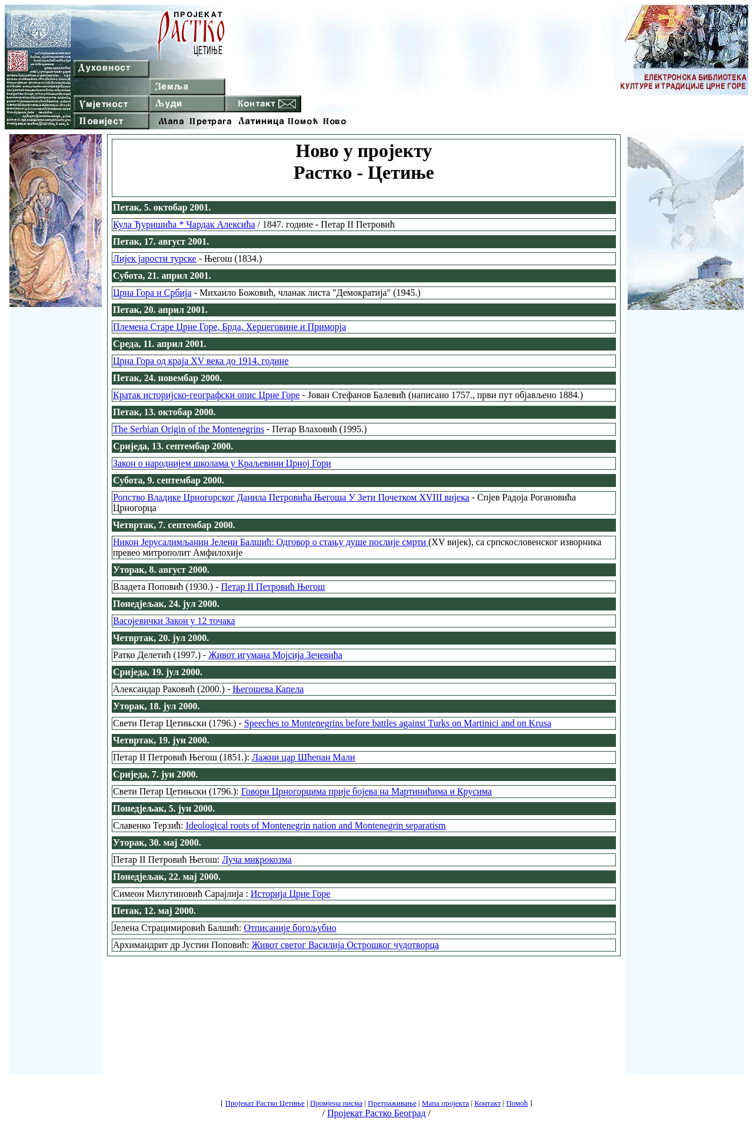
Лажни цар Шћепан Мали (303, 757)
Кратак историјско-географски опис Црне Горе (206, 395)
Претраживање (392, 1103)
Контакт (487, 1103)
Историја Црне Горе (291, 894)
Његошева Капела (268, 689)
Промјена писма (336, 1103)
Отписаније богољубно (290, 928)
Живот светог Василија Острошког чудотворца (345, 945)
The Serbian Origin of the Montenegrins (188, 429)
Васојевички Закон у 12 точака (174, 621)
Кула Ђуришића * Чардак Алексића (184, 224)
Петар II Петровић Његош (273, 587)
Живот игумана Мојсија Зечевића (275, 655)
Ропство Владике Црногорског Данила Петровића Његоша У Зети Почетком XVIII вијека (291, 497)
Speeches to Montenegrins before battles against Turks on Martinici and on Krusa (397, 723)
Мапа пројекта (445, 1103)
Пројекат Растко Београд (376, 1113)
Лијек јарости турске (154, 258)
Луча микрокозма (257, 860)
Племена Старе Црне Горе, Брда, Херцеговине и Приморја (229, 327)
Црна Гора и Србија (152, 293)
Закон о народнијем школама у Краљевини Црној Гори (222, 463)
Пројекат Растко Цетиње (265, 1103)
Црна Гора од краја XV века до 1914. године (201, 361)
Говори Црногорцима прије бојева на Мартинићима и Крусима (366, 791)
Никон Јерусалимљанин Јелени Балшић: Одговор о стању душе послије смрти (270, 542)
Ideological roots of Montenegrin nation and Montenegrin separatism (316, 825)
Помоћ (517, 1103)
